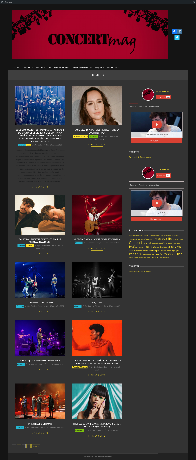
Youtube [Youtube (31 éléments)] (154, 257)
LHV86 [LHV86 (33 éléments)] (178, 247)
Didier (40, 145)
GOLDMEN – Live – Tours (40, 302)
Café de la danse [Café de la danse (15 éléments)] (165, 236)
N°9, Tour (97, 302)
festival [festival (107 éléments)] (133, 246)
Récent (133, 106)
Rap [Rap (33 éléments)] (161, 254)
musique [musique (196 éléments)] (154, 250)
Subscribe (163, 97)
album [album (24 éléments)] (145, 235)
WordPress (108, 456)
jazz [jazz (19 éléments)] (157, 247)
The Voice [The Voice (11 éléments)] (141, 257)
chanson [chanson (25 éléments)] (175, 235)
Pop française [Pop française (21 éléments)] (153, 254)
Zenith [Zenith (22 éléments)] (161, 257)
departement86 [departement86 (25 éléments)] (158, 243)
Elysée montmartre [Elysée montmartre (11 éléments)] (172, 243)
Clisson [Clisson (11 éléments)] (181, 239)
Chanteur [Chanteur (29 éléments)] (148, 239)
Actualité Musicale (81, 136)
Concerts (21, 145)
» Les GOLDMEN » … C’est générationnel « (97, 239)
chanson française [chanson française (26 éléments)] (136, 239)
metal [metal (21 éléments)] (141, 250)
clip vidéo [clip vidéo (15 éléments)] (175, 239)
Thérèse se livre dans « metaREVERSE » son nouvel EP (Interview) (97, 425)
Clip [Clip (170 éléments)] (169, 239)
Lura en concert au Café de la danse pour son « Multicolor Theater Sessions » (97, 362)
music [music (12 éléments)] (146, 250)
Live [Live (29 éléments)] (130, 250)
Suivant (35, 446)
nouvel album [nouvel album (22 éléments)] (166, 250)
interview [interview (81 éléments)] (150, 246)
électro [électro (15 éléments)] (166, 258)
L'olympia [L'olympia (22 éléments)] (163, 247)
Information (154, 106)
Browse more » (156, 141)
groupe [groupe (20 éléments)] (141, 247)
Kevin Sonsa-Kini (111, 136)
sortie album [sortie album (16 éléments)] (133, 258)
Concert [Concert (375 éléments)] (135, 242)
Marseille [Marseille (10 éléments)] (136, 250)
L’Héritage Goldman (40, 424)
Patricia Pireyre (95, 243)
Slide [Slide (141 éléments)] (179, 254)
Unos (95, 456)
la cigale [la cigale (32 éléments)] (170, 247)
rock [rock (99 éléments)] (166, 254)
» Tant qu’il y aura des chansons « (40, 360)
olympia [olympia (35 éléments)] (175, 250)
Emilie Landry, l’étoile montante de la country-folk (97, 131)
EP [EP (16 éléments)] (179, 243)
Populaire (143, 106)
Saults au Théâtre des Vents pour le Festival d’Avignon (40, 240)
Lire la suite (40, 187)
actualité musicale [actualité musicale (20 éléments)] (136, 235)
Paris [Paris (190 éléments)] (132, 254)
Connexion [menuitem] (9, 2)
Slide (29, 145)
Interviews (93, 136)
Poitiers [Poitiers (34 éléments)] (140, 254)
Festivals (29, 246)
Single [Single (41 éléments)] (172, 254)
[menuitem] (2, 2)
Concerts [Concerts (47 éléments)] (147, 243)
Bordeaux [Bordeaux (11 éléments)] (156, 235)
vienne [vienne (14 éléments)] (147, 258)
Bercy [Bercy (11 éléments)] (151, 235)
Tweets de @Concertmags (140, 157)
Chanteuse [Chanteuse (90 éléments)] (159, 239)
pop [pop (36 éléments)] (146, 254)
